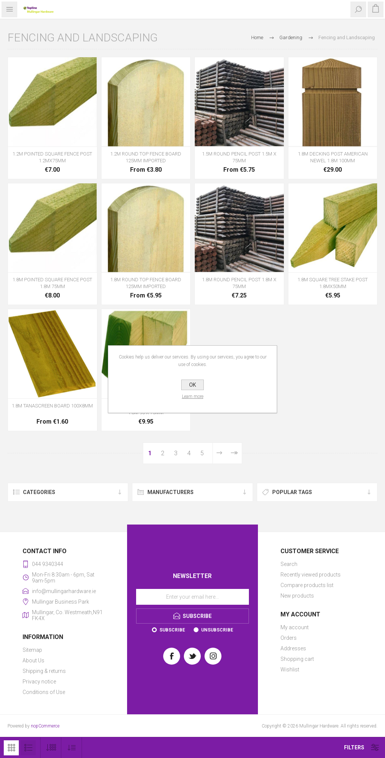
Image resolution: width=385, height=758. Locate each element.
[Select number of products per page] (51, 747)
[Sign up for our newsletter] (192, 597)
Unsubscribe (217, 630)
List (28, 747)
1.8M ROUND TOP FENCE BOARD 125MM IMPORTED (145, 283)
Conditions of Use (44, 692)
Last (234, 453)
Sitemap (32, 650)
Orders (288, 638)
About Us (33, 660)
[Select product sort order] (71, 747)
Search (288, 564)
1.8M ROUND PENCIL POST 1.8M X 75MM (239, 283)
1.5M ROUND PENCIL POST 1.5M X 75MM (239, 157)
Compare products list (306, 585)
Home (257, 37)
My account (294, 627)
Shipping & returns (44, 671)
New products (297, 596)
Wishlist (289, 669)
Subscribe (172, 630)
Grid (11, 747)
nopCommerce (45, 726)
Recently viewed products (310, 575)
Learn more (192, 396)
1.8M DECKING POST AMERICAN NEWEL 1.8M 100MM (333, 157)
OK (192, 385)
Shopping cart (297, 659)
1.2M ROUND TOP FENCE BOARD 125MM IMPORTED (145, 157)
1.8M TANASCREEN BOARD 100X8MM (52, 406)
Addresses (293, 648)
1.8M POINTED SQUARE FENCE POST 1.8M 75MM (52, 283)
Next (219, 453)
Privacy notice (39, 682)
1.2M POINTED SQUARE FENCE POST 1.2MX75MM (52, 157)
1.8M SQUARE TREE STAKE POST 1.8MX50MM (332, 283)
